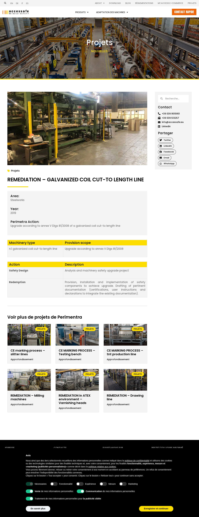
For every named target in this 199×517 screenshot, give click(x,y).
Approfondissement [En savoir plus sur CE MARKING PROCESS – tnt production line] (118, 359)
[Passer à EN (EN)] (11, 3)
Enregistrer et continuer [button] (156, 508)
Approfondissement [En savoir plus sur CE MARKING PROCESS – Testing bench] (70, 359)
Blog (128, 3)
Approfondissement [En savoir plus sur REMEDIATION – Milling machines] (22, 404)
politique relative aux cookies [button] (102, 466)
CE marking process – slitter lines (28, 352)
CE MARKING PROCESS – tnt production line (125, 352)
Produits (82, 12)
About (99, 3)
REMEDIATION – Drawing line (125, 397)
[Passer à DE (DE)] (17, 3)
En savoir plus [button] (38, 508)
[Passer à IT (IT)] (22, 3)
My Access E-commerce (170, 3)
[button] (5, 3)
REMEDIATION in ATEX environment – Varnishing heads (75, 399)
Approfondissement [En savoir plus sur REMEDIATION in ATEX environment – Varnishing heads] (70, 408)
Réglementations (144, 3)
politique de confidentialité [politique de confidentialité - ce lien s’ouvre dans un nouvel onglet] (137, 460)
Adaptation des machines (112, 12)
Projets (192, 3)
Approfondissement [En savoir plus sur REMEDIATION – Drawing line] (118, 404)
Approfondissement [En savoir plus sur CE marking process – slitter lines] (22, 359)
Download (115, 3)
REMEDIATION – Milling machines (27, 397)
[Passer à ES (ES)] (27, 3)
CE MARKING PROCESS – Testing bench (77, 352)
